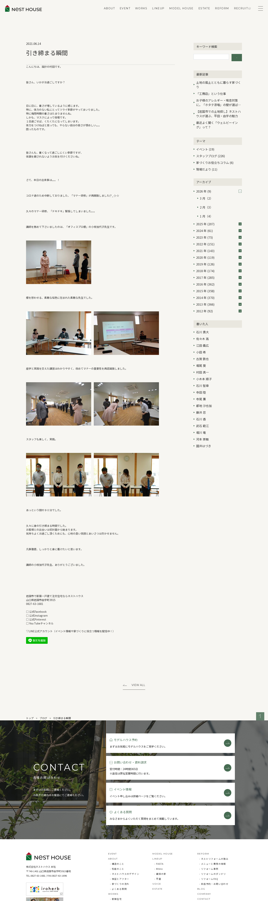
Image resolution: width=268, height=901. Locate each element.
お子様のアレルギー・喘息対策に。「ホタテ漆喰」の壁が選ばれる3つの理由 (218, 101)
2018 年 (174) (219, 262)
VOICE (156, 844)
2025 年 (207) (219, 215)
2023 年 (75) (219, 229)
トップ (30, 719)
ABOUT (106, 12)
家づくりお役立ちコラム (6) (215, 161)
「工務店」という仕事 (211, 91)
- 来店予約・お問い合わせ (213, 844)
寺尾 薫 (201, 390)
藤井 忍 (201, 404)
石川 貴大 (202, 323)
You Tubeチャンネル (41, 623)
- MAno (158, 829)
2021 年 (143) (219, 242)
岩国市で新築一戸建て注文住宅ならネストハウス (54, 596)
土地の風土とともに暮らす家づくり (218, 82)
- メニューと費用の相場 (212, 824)
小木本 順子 (204, 370)
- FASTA (158, 824)
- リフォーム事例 (208, 829)
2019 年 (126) (219, 256)
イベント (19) (205, 147)
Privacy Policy (36, 896)
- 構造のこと (117, 824)
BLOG (201, 849)
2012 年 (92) (219, 302)
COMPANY (204, 854)
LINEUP (155, 12)
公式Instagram (38, 615)
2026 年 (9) (219, 189)
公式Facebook (38, 611)
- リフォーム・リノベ (122, 864)
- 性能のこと (117, 829)
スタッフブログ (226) (210, 154)
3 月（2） (206, 195)
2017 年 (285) (219, 269)
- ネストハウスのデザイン (124, 834)
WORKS (138, 12)
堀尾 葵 (201, 357)
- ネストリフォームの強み (213, 819)
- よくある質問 (118, 849)
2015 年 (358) (219, 282)
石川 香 (201, 410)
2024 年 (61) (219, 222)
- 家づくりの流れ (119, 844)
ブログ (43, 719)
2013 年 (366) (219, 296)
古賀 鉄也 (202, 350)
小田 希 (201, 344)
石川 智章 (202, 377)
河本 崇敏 (202, 431)
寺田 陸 (201, 384)
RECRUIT (238, 12)
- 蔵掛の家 (160, 834)
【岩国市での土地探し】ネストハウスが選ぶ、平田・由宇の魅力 (218, 111)
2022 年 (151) (219, 235)
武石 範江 (202, 417)
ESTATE (201, 12)
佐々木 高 (202, 330)
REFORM (219, 12)
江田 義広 (202, 337)
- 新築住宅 (116, 859)
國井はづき (203, 437)
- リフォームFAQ (208, 839)
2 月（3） (206, 202)
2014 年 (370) (219, 289)
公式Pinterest (37, 619)
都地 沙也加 (204, 397)
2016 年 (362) (219, 276)
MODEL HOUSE (179, 12)
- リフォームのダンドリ (212, 834)
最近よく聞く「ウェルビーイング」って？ (217, 122)
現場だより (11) (206, 167)
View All (138, 685)
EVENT (122, 12)
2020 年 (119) (219, 249)
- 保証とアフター (119, 839)
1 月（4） (206, 209)
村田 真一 (202, 364)
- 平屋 (157, 839)
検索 (237, 56)
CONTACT (203, 859)
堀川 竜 (201, 424)
